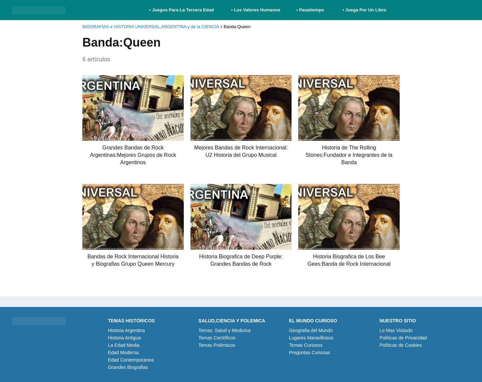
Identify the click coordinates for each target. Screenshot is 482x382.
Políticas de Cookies (401, 345)
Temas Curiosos (305, 345)
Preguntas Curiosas (309, 352)
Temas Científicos (216, 337)
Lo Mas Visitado (396, 330)
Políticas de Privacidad (403, 337)
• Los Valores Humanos (255, 9)
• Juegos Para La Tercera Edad (182, 9)
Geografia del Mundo (311, 330)
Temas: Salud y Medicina (224, 330)
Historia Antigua (124, 337)
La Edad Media (123, 345)
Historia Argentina (126, 330)
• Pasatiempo (310, 9)
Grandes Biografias (128, 367)
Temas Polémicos (216, 345)
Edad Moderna (123, 352)
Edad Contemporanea (131, 360)
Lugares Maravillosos (311, 337)
